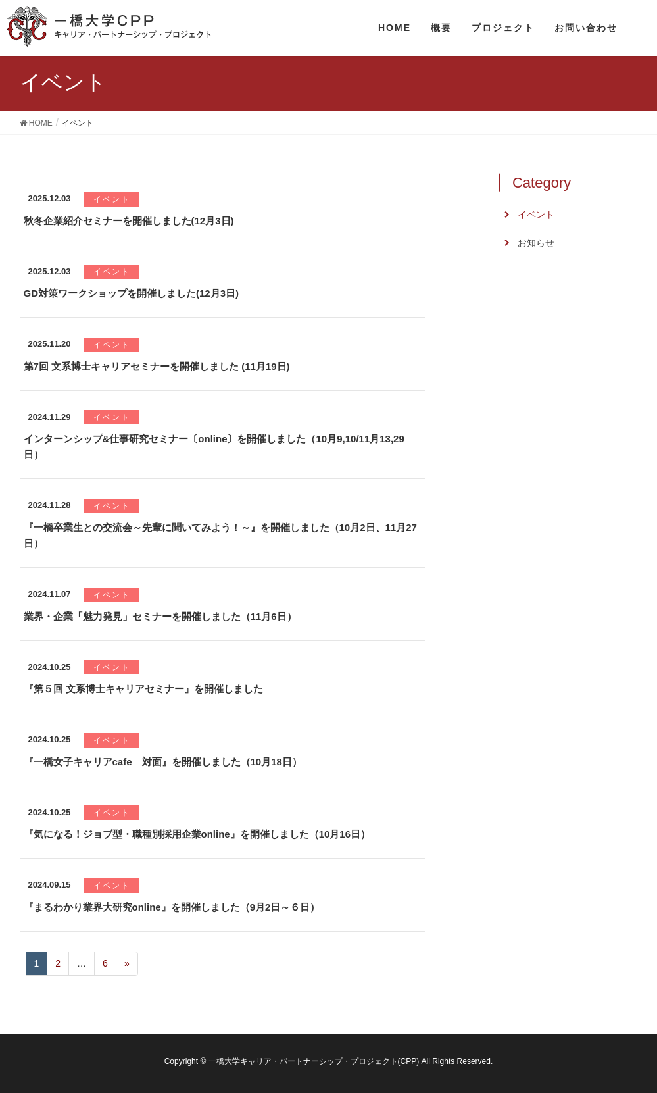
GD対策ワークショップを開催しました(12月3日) (131, 293)
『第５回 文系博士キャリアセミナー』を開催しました (143, 688)
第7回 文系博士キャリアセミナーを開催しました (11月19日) (157, 366)
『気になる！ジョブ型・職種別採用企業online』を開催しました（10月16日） (197, 834)
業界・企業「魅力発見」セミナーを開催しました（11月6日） (160, 616)
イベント (111, 199)
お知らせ (536, 243)
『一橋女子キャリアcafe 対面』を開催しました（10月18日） (163, 761)
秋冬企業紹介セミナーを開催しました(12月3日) (129, 220)
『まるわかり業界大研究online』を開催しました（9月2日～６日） (172, 907)
